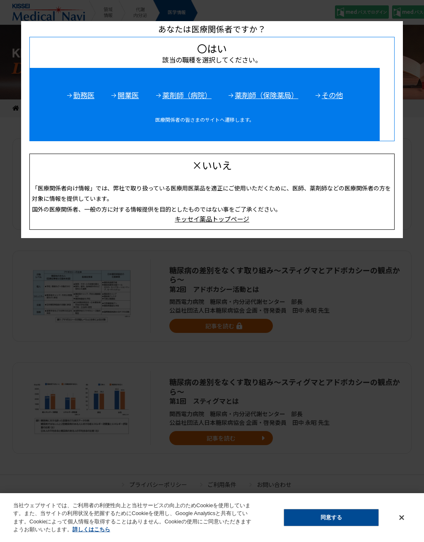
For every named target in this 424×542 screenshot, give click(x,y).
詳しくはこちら (91, 534)
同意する (331, 522)
